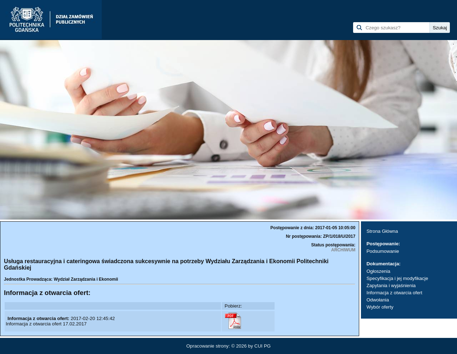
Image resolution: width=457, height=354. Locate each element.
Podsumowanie (382, 251)
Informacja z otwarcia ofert (394, 292)
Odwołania (377, 300)
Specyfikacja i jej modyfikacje (397, 278)
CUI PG (262, 346)
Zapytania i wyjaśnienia (391, 285)
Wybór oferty (379, 307)
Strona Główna (382, 231)
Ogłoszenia (378, 271)
